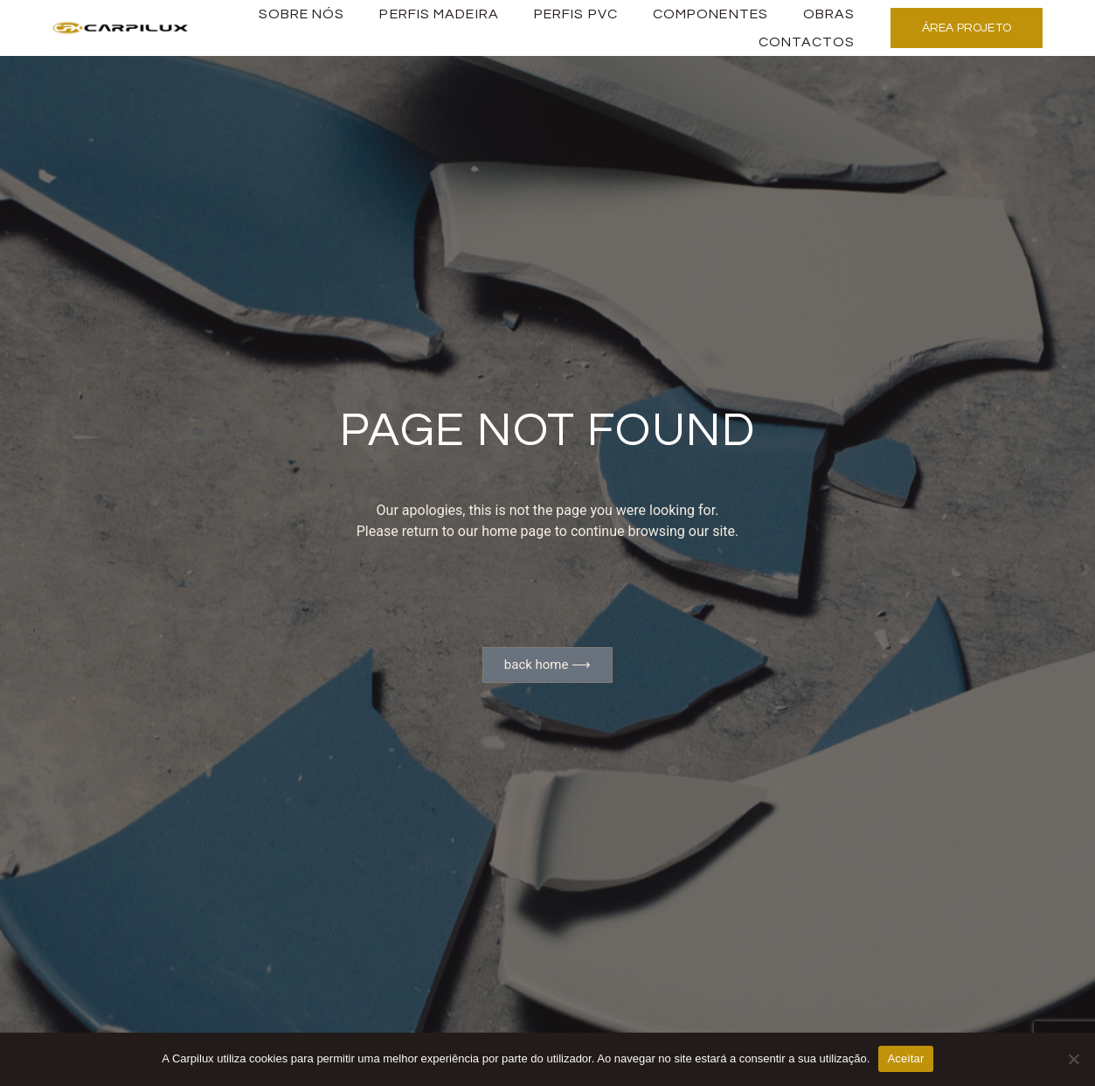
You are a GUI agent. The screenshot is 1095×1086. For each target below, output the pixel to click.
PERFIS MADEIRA (438, 14)
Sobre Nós (302, 14)
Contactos (807, 42)
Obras (829, 14)
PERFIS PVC (576, 14)
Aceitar (905, 1058)
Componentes (710, 14)
